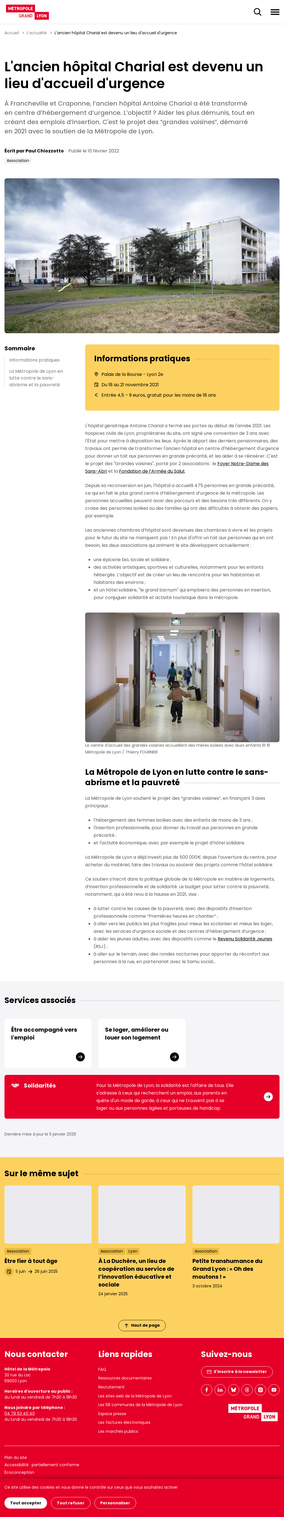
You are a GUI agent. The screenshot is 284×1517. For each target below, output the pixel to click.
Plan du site (15, 1457)
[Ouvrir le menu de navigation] (275, 11)
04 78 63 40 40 (19, 1413)
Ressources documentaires (125, 1378)
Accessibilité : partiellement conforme (41, 1465)
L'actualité (37, 33)
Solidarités (33, 1085)
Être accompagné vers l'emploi (44, 1033)
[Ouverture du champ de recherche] (258, 12)
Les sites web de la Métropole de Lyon (135, 1396)
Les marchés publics (118, 1431)
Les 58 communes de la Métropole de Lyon (140, 1405)
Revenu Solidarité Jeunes (245, 939)
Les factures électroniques (124, 1422)
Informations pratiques (34, 360)
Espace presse (112, 1414)
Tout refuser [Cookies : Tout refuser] (71, 1503)
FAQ (102, 1369)
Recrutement (111, 1387)
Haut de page (142, 1325)
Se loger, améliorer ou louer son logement (136, 1033)
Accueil (11, 33)
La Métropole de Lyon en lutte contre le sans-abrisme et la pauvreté (36, 378)
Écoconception (19, 1472)
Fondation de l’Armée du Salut (152, 471)
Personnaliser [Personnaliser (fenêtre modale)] (115, 1503)
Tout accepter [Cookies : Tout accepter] (25, 1503)
